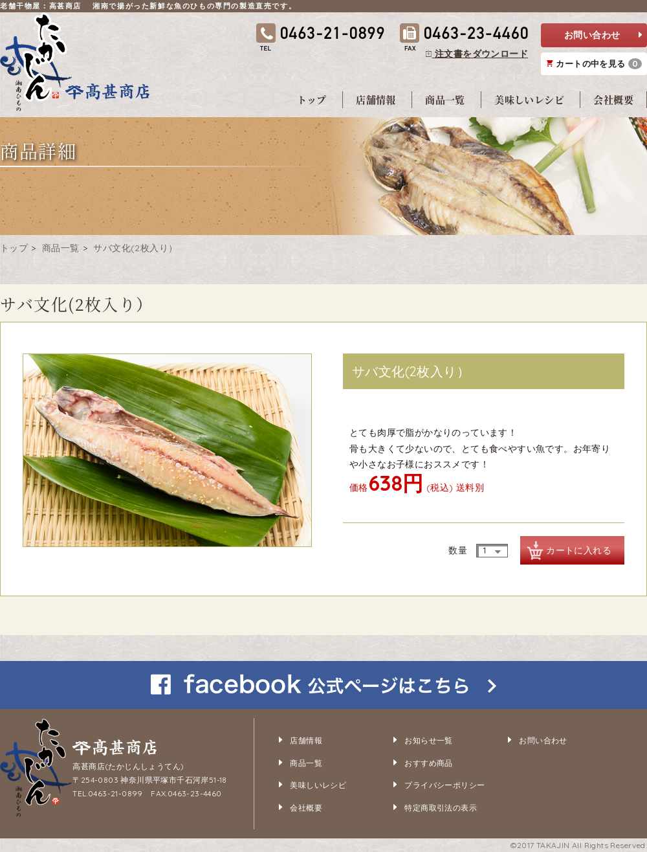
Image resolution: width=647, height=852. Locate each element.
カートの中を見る (594, 63)
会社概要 (613, 99)
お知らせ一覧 (428, 740)
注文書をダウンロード (477, 54)
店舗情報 (376, 99)
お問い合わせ (603, 35)
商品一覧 (445, 99)
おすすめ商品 (428, 763)
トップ (312, 99)
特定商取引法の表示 (440, 808)
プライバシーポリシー (444, 785)
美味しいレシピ (529, 99)
